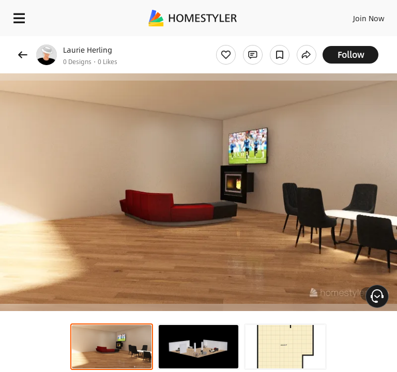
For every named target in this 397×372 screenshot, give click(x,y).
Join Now (369, 18)
